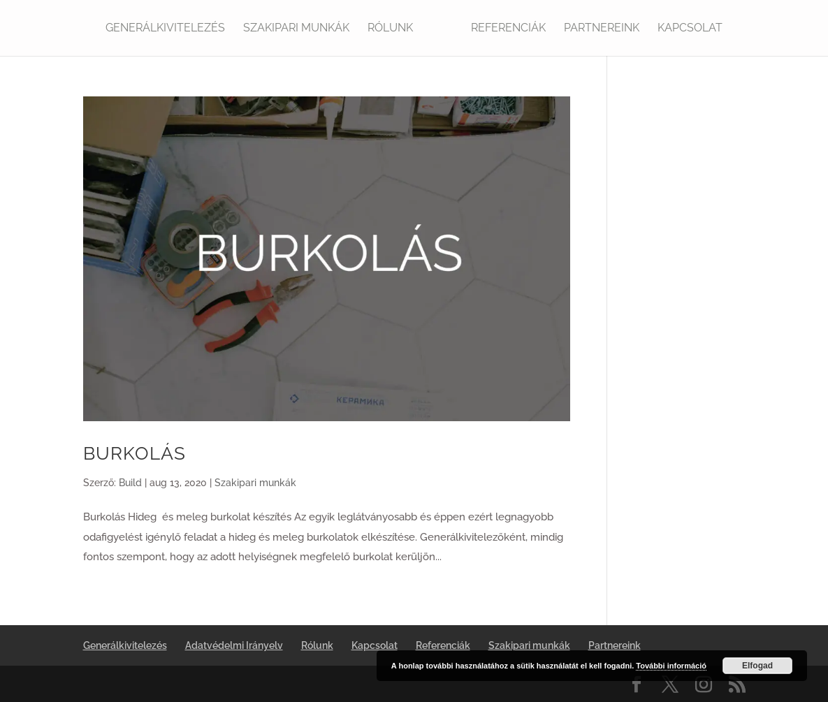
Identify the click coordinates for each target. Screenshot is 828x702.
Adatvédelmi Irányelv (234, 645)
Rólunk (390, 28)
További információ (671, 665)
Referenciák (508, 28)
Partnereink (601, 28)
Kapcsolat (690, 28)
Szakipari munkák (296, 28)
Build (130, 482)
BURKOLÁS (134, 453)
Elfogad (757, 666)
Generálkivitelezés (165, 28)
